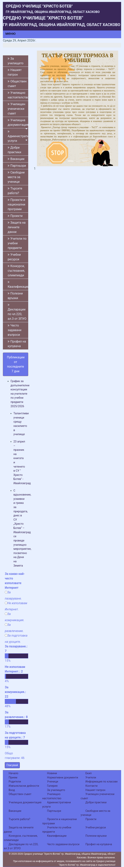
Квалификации (18, 284)
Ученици (52, 781)
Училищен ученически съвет (16, 108)
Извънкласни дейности (24, 785)
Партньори (17, 165)
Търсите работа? (15, 191)
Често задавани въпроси (14, 330)
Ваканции (16, 159)
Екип (88, 773)
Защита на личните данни (17, 227)
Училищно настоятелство (18, 95)
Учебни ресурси (14, 257)
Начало (13, 773)
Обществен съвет (17, 84)
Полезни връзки (15, 296)
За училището (15, 61)
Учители (90, 777)
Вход (12, 790)
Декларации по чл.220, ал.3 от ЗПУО (17, 312)
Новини (52, 773)
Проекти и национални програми (16, 204)
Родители (15, 781)
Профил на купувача (17, 344)
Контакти (91, 785)
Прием (13, 777)
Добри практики (14, 150)
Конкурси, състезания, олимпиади (16, 270)
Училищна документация (18, 123)
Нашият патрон (15, 72)
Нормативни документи (62, 777)
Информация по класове (101, 781)
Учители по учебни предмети (17, 243)
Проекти (15, 216)
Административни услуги (18, 136)
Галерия (52, 785)
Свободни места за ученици (16, 177)
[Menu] (8, 34)
